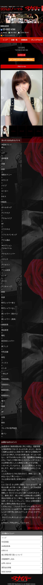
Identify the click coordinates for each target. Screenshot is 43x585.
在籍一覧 (14, 40)
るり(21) (21, 47)
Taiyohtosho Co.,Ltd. (20, 584)
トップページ (4, 12)
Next (41, 97)
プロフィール (21, 66)
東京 (11, 12)
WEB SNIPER (6, 572)
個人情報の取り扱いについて (11, 555)
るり (21, 12)
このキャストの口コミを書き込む (22, 59)
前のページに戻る (34, 528)
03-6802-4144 (8, 29)
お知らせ (4, 550)
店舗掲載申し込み (7, 559)
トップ (5, 40)
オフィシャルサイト (8, 35)
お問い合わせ (6, 563)
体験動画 (24, 40)
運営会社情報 (6, 567)
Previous (2, 97)
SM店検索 (5, 542)
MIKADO (16, 12)
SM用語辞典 (5, 546)
